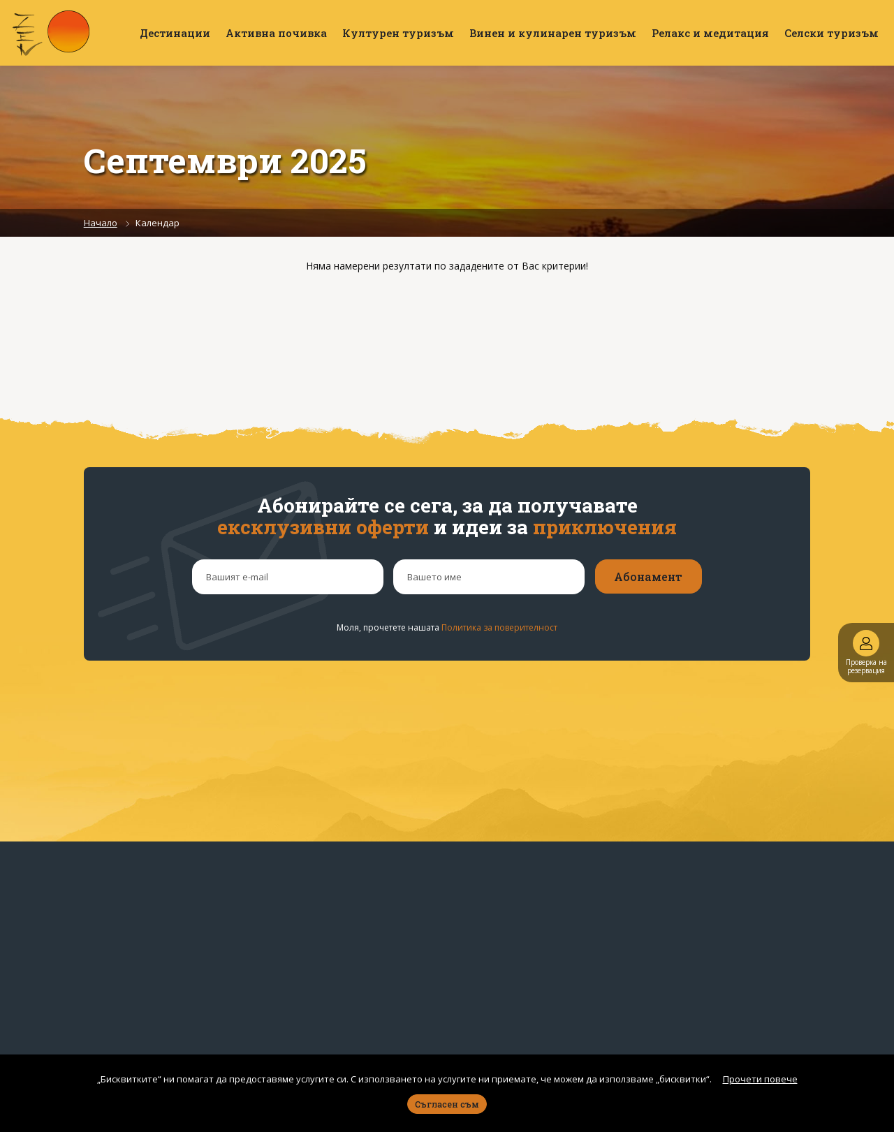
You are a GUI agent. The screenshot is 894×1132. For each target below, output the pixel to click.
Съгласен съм (447, 1104)
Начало (100, 222)
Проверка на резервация (866, 652)
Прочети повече (760, 1079)
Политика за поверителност (499, 627)
